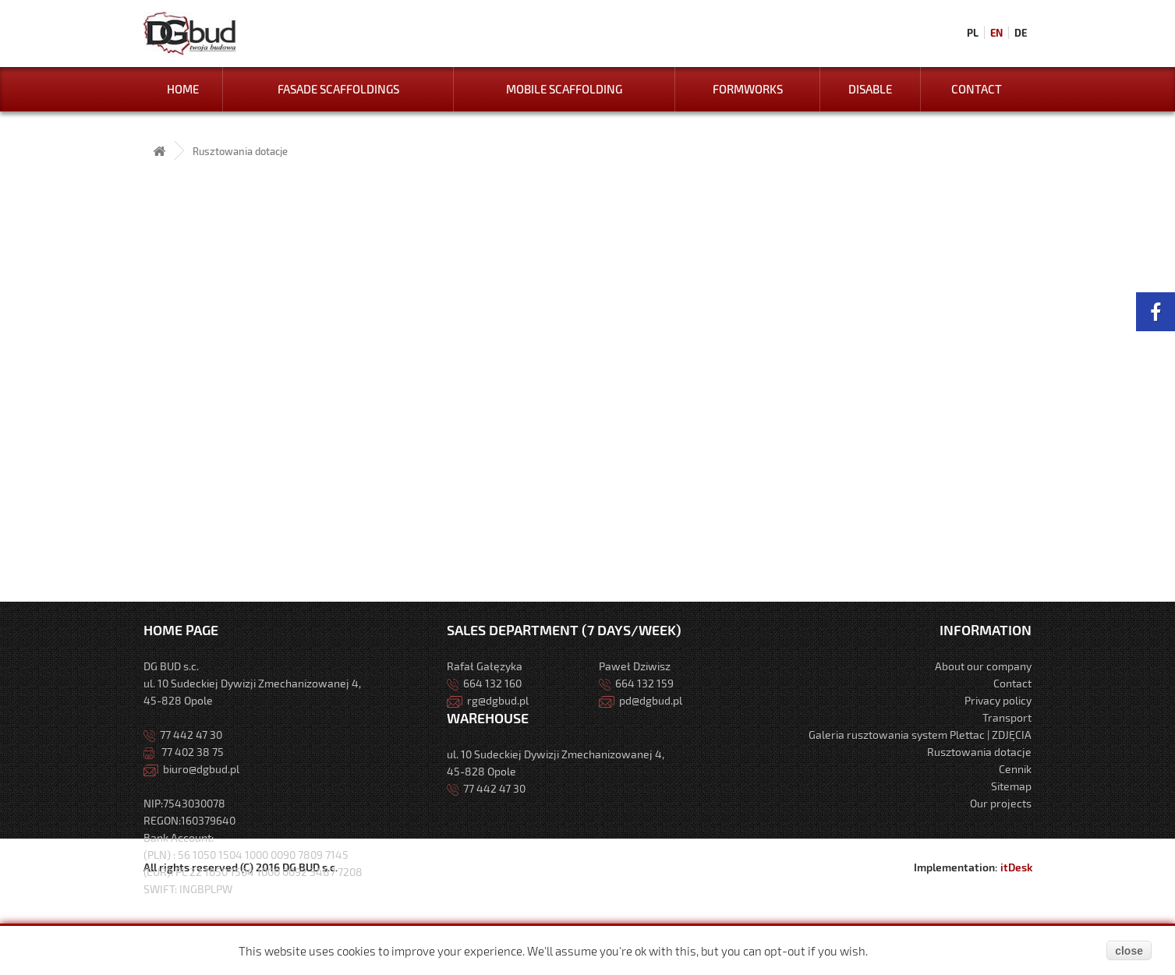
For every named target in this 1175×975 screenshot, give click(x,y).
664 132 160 (484, 683)
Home (183, 89)
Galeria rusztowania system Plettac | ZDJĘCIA (920, 734)
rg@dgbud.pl (487, 700)
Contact (976, 89)
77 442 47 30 (182, 734)
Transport (1007, 717)
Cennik (1015, 768)
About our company (983, 666)
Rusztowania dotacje (979, 751)
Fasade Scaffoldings (338, 89)
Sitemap (1011, 786)
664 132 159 (636, 683)
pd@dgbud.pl (640, 700)
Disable (870, 89)
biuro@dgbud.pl (191, 768)
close (1129, 951)
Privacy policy (998, 700)
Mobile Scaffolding (564, 89)
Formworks (748, 89)
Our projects (1001, 803)
